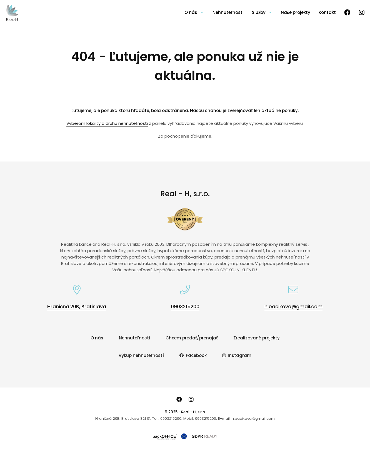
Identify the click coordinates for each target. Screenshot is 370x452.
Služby (259, 12)
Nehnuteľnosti (228, 12)
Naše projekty (295, 12)
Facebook (193, 355)
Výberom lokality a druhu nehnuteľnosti (107, 123)
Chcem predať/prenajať (192, 338)
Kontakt (327, 12)
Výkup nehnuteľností (141, 355)
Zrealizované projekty (256, 338)
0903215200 (185, 306)
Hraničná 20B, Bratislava (76, 306)
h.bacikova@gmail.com (293, 306)
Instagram (237, 355)
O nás (190, 12)
